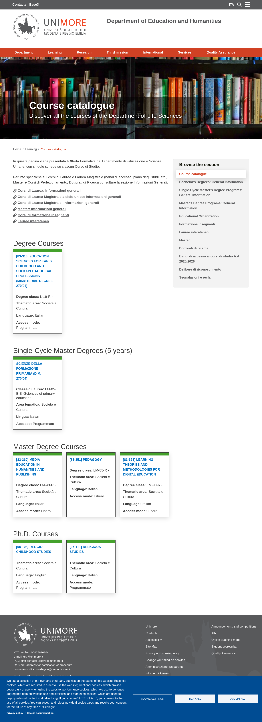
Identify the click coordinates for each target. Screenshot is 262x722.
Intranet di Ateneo (157, 673)
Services (184, 52)
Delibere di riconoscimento (200, 269)
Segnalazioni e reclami (196, 277)
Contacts (19, 4)
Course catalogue (193, 174)
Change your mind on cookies (165, 660)
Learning (55, 52)
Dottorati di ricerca (193, 248)
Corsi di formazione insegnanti (43, 215)
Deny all (195, 698)
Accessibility (154, 639)
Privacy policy (15, 713)
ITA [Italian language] (231, 4)
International (153, 52)
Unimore (151, 626)
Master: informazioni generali (42, 209)
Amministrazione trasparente (165, 666)
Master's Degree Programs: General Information (207, 205)
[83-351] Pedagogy (86, 459)
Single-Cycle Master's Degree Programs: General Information (210, 192)
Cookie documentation (40, 713)
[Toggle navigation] (247, 4)
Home (17, 149)
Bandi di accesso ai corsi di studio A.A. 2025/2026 (209, 259)
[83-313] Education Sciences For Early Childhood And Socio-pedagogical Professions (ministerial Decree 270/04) (34, 271)
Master (184, 240)
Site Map (151, 646)
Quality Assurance (221, 52)
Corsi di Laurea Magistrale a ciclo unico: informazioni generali (69, 197)
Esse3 (34, 4)
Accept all (237, 698)
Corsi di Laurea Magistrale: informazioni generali (58, 203)
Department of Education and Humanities (164, 21)
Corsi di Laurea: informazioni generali (49, 190)
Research (84, 52)
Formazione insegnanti (197, 224)
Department (24, 52)
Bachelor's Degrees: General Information (211, 182)
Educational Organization (199, 216)
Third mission (117, 52)
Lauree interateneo (33, 221)
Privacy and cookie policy (162, 653)
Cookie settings (152, 698)
